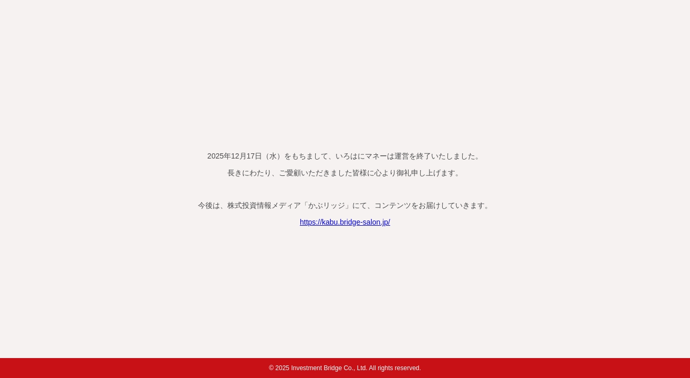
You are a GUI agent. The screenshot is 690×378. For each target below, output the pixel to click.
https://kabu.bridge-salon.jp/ (345, 222)
